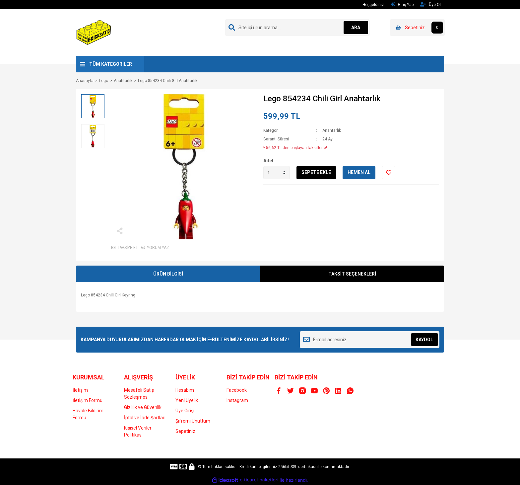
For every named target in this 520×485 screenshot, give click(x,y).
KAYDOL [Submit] (424, 339)
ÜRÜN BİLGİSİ (168, 274)
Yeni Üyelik (186, 400)
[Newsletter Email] (369, 339)
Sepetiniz (185, 431)
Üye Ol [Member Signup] (430, 4)
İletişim (80, 390)
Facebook (237, 390)
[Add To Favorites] (388, 172)
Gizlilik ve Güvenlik (143, 407)
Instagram (237, 400)
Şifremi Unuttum (192, 421)
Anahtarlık (331, 130)
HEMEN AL (359, 172)
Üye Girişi (184, 410)
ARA (355, 27)
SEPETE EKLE (316, 172)
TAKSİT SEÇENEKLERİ (352, 274)
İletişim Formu (87, 400)
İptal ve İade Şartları (144, 417)
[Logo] (93, 32)
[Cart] (417, 27)
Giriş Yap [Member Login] (402, 4)
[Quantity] (276, 172)
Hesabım (184, 390)
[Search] (297, 27)
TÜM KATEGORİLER (110, 64)
